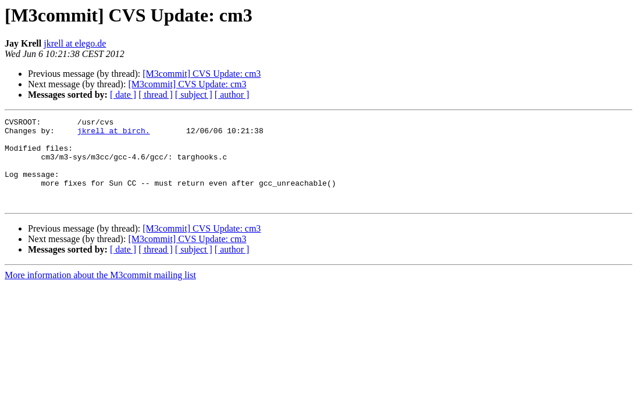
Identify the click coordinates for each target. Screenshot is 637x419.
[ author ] (232, 95)
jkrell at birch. (113, 134)
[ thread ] (155, 95)
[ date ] (123, 95)
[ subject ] (193, 95)
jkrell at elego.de (75, 43)
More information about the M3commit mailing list (100, 292)
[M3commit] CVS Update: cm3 (202, 74)
